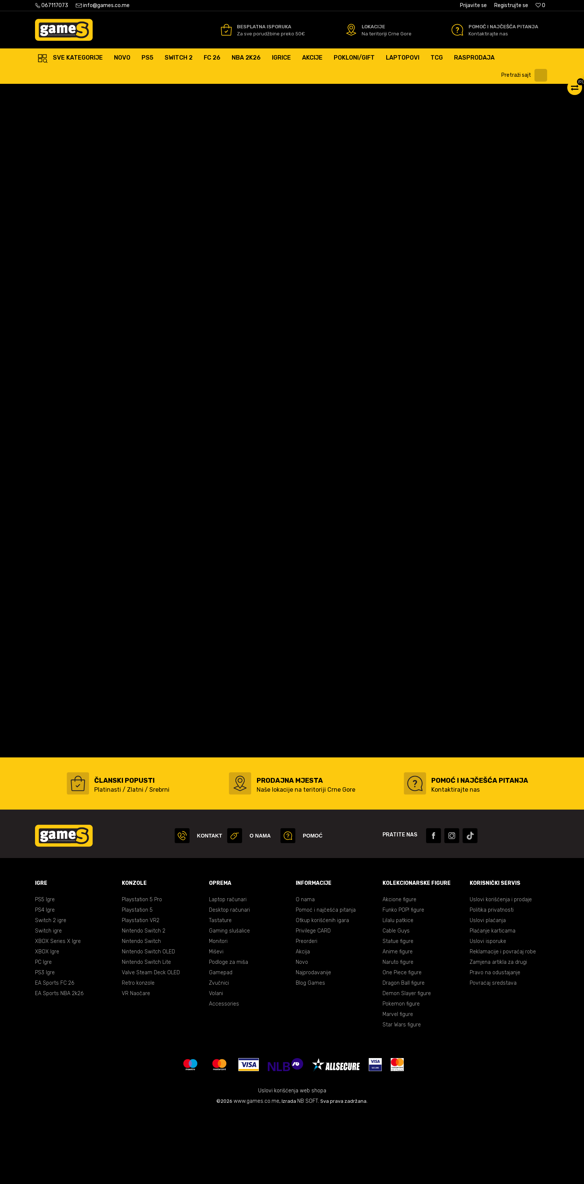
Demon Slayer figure (407, 1064)
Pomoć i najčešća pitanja (326, 981)
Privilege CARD (313, 1002)
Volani (216, 1064)
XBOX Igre (47, 1023)
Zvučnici (219, 1054)
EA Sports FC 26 (54, 1054)
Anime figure (398, 1023)
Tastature (220, 991)
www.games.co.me (256, 1172)
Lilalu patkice (398, 991)
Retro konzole (138, 1054)
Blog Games (310, 1054)
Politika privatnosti (492, 981)
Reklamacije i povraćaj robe (503, 1023)
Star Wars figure (402, 1096)
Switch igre (48, 1002)
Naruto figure (398, 1033)
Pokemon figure (401, 1075)
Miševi (216, 1023)
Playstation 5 (137, 981)
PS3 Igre (45, 1044)
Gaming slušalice (229, 1002)
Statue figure (398, 1012)
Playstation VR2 (140, 991)
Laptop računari (228, 971)
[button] (526, 75)
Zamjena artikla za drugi (498, 1033)
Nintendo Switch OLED (148, 1023)
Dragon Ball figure (404, 1054)
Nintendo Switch (141, 1012)
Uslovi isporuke (488, 1012)
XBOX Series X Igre (58, 1012)
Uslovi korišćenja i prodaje (501, 971)
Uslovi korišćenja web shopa (292, 1162)
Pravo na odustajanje (495, 1044)
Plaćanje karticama (492, 1002)
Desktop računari (229, 981)
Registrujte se (511, 5)
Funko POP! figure (403, 981)
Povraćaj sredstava (493, 1054)
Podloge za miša (228, 1033)
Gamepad (220, 1044)
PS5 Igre (45, 971)
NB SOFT (307, 1172)
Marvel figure (398, 1085)
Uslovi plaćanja (488, 991)
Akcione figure (399, 971)
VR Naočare (136, 1064)
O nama (305, 971)
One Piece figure (402, 1044)
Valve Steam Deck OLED (151, 1044)
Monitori (218, 1012)
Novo (302, 1033)
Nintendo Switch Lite (146, 1033)
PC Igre (43, 1033)
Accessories (224, 1075)
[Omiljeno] (540, 5)
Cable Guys (396, 1002)
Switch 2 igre (50, 991)
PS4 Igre (45, 981)
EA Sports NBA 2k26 (59, 1064)
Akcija (303, 1023)
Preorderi (306, 1012)
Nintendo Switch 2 (143, 1002)
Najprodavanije (313, 1044)
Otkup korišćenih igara (322, 991)
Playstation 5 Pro (142, 971)
